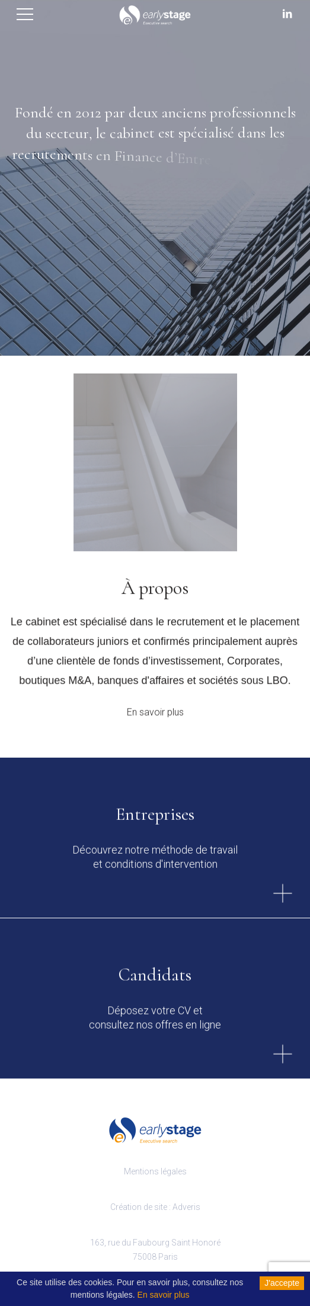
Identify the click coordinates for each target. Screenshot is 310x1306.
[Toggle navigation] (25, 13)
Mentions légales (155, 1171)
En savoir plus (155, 717)
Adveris (186, 1207)
